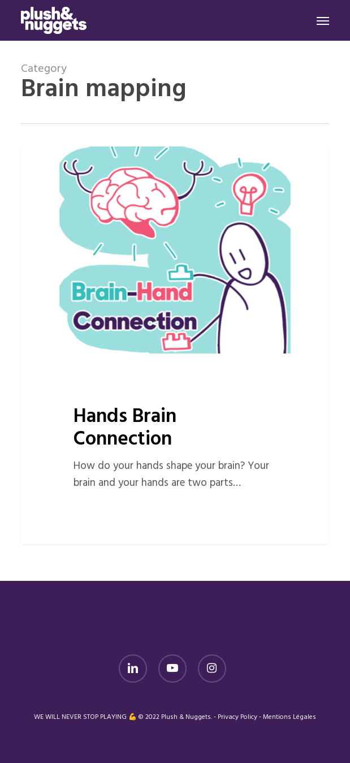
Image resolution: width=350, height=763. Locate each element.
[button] (323, 20)
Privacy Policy (237, 717)
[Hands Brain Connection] (175, 345)
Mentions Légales (289, 717)
